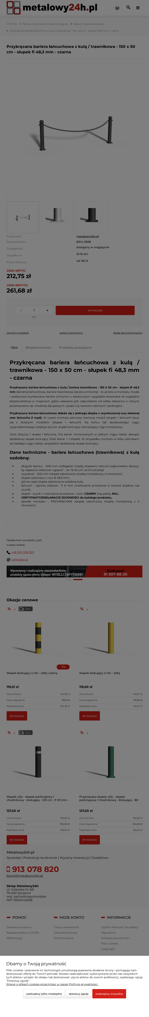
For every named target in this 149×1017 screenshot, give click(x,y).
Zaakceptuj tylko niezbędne (44, 993)
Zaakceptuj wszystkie (109, 993)
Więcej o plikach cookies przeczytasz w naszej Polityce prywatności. (52, 984)
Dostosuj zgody (78, 993)
